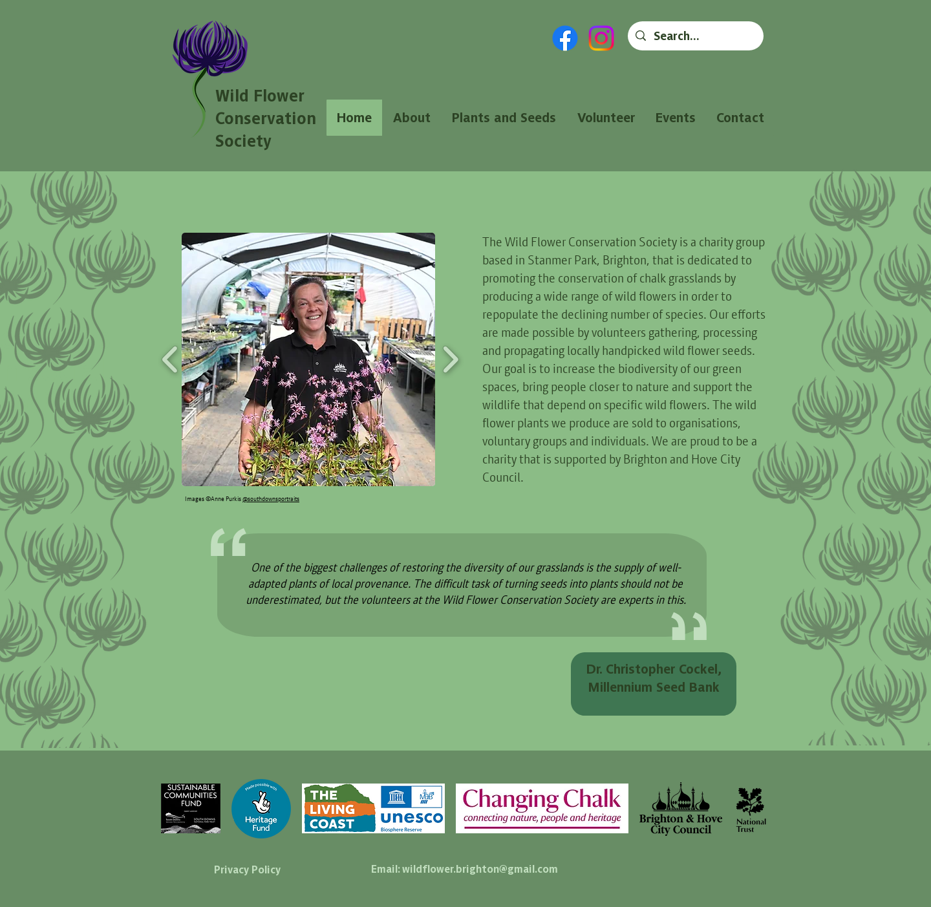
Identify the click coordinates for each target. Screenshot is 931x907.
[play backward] (170, 359)
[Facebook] (565, 38)
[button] (308, 359)
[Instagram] (601, 38)
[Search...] (695, 35)
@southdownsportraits (270, 498)
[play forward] (450, 359)
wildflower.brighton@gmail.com (480, 869)
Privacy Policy (247, 869)
